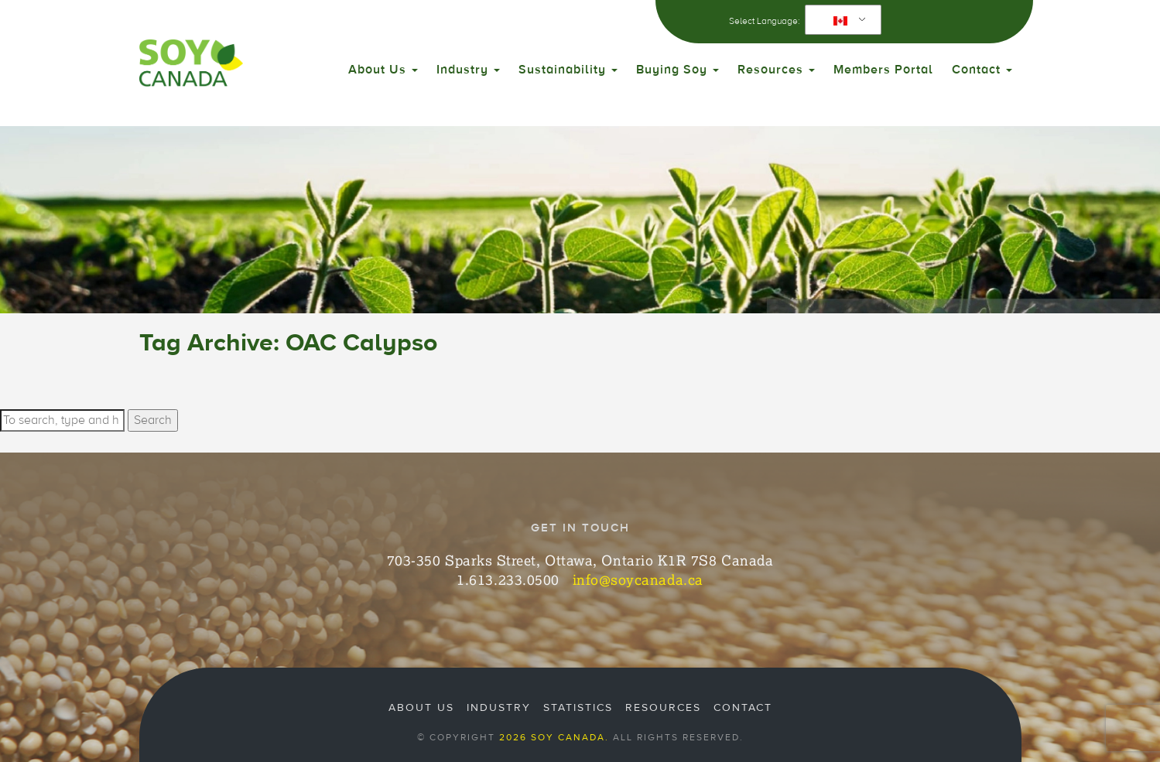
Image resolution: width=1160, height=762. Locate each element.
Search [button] (153, 420)
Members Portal (883, 69)
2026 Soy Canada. (554, 737)
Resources (776, 69)
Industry (468, 69)
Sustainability (568, 69)
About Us (383, 69)
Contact (982, 69)
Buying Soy (677, 69)
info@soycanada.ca (638, 579)
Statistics (578, 708)
